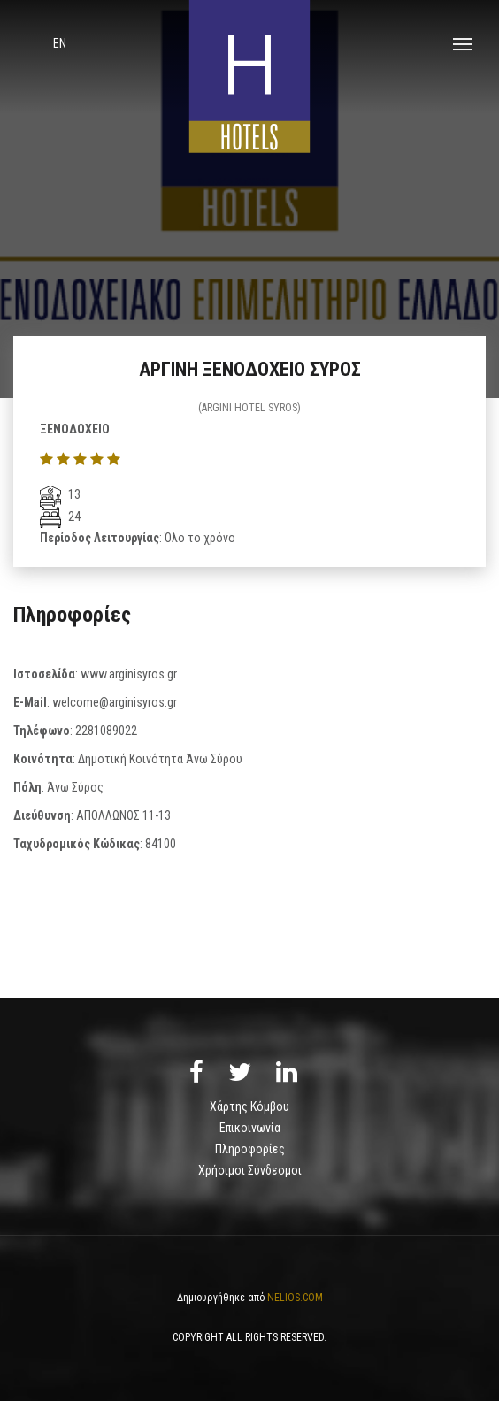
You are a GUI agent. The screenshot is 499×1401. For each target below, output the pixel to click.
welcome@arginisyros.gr (114, 702)
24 (60, 516)
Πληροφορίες (250, 1149)
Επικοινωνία (249, 1128)
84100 (160, 844)
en (59, 43)
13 (60, 494)
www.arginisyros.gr (129, 674)
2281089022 (106, 730)
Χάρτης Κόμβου (249, 1106)
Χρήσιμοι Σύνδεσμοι (250, 1170)
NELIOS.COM (295, 1297)
